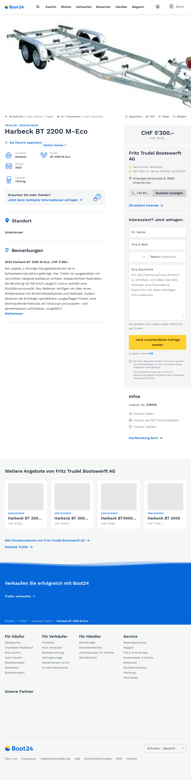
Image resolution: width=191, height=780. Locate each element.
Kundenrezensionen (55, 667)
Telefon (163, 257)
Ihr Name (138, 232)
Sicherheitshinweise (98, 758)
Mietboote (130, 662)
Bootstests (12, 667)
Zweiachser (28, 125)
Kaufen (51, 7)
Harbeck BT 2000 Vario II (31, 518)
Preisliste (48, 642)
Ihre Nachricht (142, 269)
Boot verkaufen (52, 647)
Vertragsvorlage (52, 657)
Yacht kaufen (13, 657)
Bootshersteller (15, 662)
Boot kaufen (13, 652)
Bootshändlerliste (90, 647)
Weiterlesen (14, 313)
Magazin (138, 7)
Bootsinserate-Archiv (56, 662)
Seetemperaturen (135, 642)
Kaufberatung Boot (143, 438)
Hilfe (119, 758)
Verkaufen (84, 7)
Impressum (29, 758)
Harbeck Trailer (16, 547)
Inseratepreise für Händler (96, 652)
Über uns (11, 758)
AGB (150, 353)
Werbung (129, 672)
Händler (121, 7)
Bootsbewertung (53, 652)
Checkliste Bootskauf (19, 647)
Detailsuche (12, 642)
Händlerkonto (88, 657)
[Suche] (38, 7)
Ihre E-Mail (139, 244)
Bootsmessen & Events (138, 657)
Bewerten (103, 7)
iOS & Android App (135, 652)
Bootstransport (15, 672)
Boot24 (9, 620)
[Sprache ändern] (165, 748)
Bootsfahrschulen (135, 667)
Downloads (130, 677)
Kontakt (132, 758)
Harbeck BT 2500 (164, 518)
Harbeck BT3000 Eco (121, 518)
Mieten (66, 7)
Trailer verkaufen (18, 596)
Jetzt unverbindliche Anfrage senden (157, 342)
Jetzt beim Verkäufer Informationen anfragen (43, 200)
